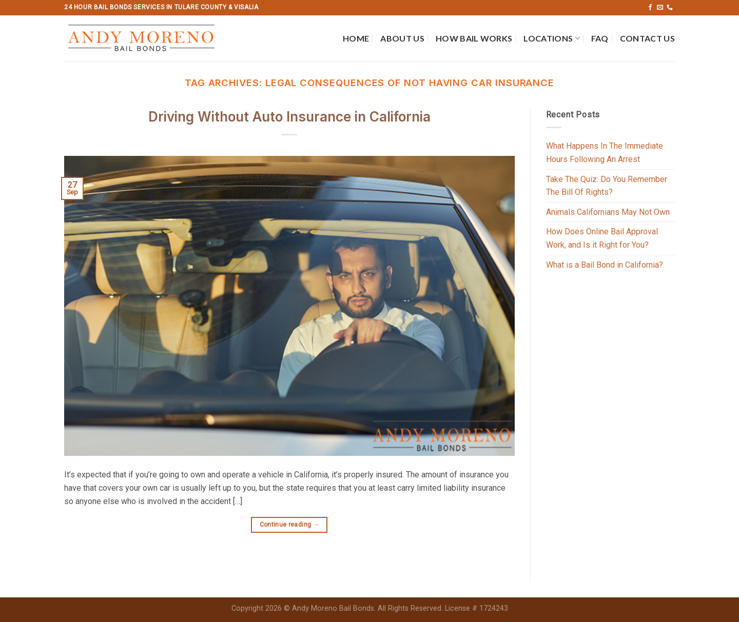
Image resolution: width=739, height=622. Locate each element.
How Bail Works (474, 38)
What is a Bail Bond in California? (604, 265)
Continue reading (290, 525)
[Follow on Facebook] (650, 7)
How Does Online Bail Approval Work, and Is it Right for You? (602, 238)
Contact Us (647, 38)
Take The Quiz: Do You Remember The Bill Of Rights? (606, 185)
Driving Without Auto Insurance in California (289, 117)
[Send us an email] (660, 7)
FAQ (600, 38)
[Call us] (670, 7)
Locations (551, 38)
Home (356, 38)
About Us (402, 38)
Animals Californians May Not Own (608, 212)
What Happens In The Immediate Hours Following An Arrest (604, 152)
